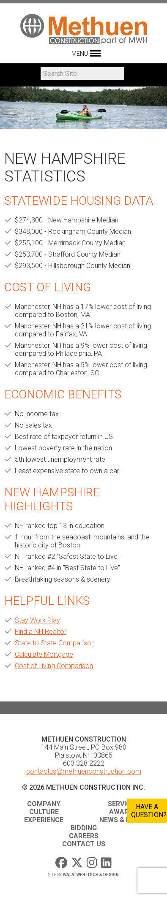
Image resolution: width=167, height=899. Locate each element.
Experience (43, 820)
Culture (44, 812)
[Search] (82, 73)
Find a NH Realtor (40, 632)
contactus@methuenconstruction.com (83, 771)
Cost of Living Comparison (54, 666)
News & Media (123, 820)
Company (43, 804)
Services (123, 804)
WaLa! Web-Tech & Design (91, 874)
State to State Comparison (55, 643)
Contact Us (83, 844)
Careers (84, 836)
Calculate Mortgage (44, 654)
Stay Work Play (37, 620)
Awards (123, 812)
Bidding (84, 828)
